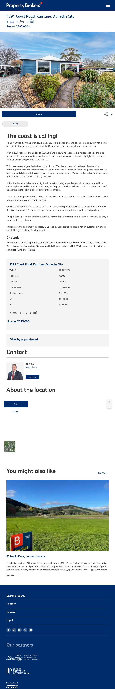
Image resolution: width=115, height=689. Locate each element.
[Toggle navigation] (79, 5)
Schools (16, 411)
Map (16, 404)
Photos (15, 123)
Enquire (39, 114)
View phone (31, 367)
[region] (57, 428)
